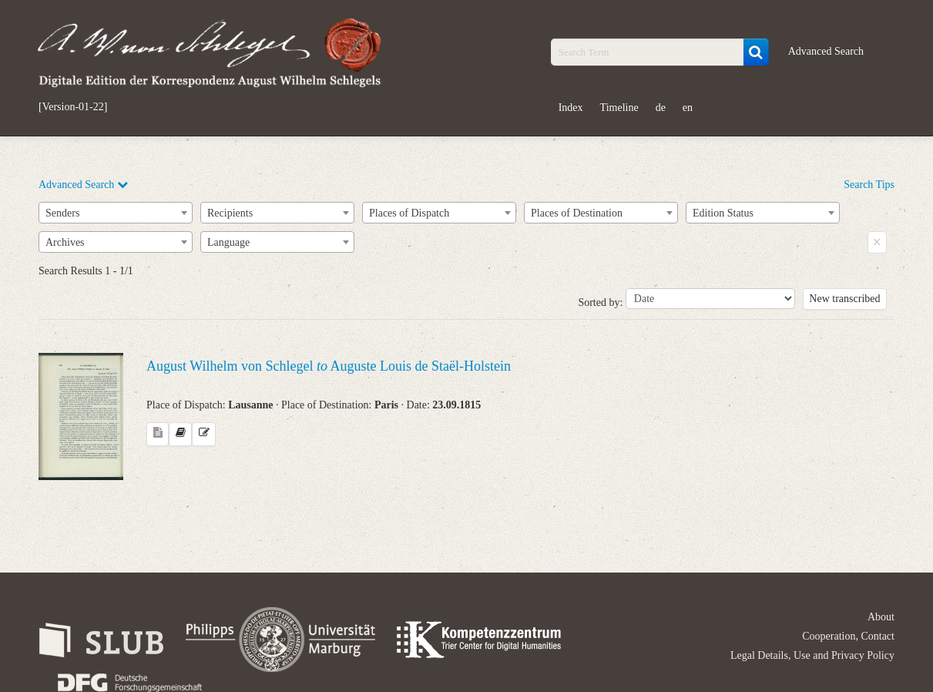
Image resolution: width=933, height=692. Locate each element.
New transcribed (844, 298)
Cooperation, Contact (848, 636)
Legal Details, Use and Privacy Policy (812, 655)
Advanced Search (826, 51)
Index (571, 107)
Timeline (619, 107)
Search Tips (869, 184)
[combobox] (116, 212)
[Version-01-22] (73, 107)
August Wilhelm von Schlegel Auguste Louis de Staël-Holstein (328, 366)
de (661, 107)
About (881, 617)
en (688, 107)
